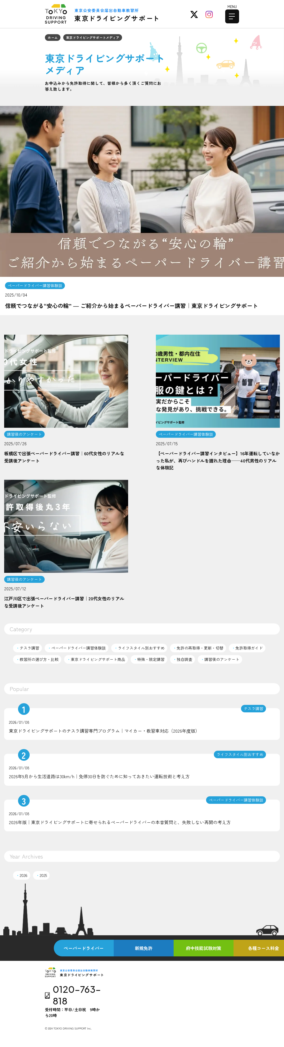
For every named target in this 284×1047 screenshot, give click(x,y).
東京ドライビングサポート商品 (96, 659)
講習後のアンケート (220, 659)
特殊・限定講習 (148, 659)
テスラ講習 (27, 648)
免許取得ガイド (247, 648)
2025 (41, 875)
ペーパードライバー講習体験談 (76, 648)
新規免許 (144, 948)
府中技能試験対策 (203, 948)
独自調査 (182, 659)
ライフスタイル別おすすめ (139, 648)
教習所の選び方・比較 (37, 659)
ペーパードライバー (84, 948)
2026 (21, 875)
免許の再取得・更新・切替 (198, 648)
